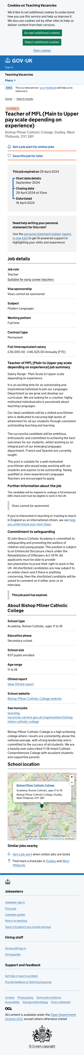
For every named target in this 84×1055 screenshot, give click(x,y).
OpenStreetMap (57, 838)
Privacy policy (25, 997)
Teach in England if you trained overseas (28, 926)
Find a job (10, 908)
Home (8, 98)
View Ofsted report (21, 684)
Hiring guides (13, 954)
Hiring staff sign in (15, 948)
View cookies (42, 50)
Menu (9, 80)
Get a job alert (22, 854)
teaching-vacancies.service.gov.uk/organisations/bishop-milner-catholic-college (40, 717)
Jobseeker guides (15, 914)
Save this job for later (28, 156)
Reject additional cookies (42, 42)
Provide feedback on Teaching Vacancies (28, 982)
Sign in (9, 67)
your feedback (48, 87)
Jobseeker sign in (15, 902)
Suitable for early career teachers (31, 279)
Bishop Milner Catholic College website (35, 699)
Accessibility (12, 1002)
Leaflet (33, 838)
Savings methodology (35, 1002)
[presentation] (42, 806)
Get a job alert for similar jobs (33, 147)
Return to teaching (16, 920)
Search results (24, 98)
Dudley (51, 861)
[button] (42, 806)
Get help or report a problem (21, 976)
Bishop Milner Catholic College (35, 785)
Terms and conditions (48, 997)
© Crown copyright (42, 1046)
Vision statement (61, 1002)
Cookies (9, 997)
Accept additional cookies (42, 33)
